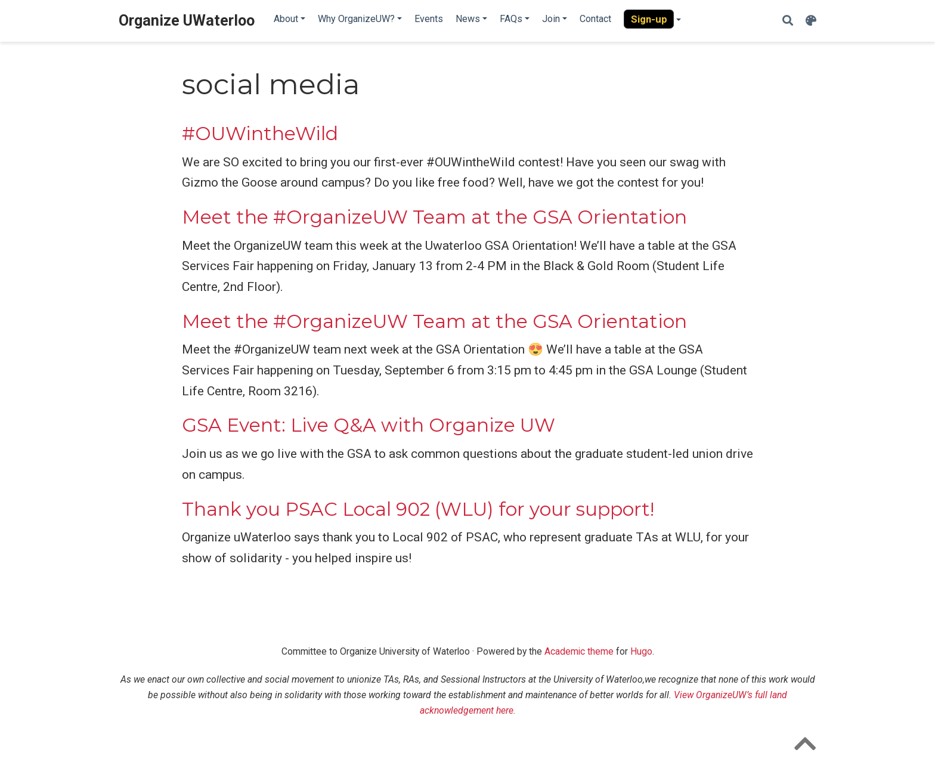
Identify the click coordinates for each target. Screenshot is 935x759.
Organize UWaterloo (187, 20)
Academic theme (579, 651)
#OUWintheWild (260, 133)
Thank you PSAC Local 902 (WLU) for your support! (418, 509)
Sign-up (649, 19)
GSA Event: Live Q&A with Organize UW (368, 425)
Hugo (641, 651)
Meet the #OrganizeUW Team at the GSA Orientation (434, 217)
